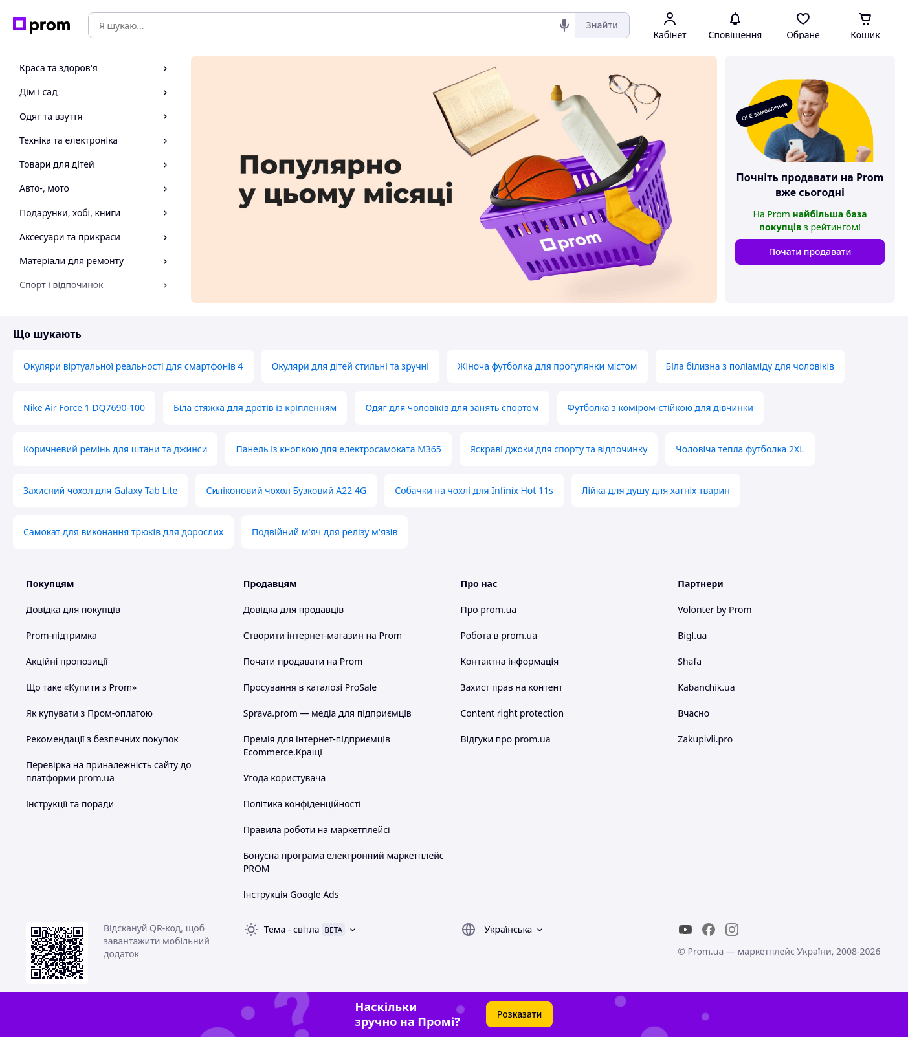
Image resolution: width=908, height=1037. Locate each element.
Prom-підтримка (61, 635)
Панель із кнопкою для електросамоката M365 (338, 449)
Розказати (519, 1014)
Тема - (292, 929)
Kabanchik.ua (706, 687)
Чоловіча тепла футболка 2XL (740, 449)
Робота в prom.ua (499, 635)
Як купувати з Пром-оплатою (89, 713)
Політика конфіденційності (302, 803)
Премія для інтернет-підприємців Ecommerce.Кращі (316, 745)
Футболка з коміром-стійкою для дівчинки (660, 407)
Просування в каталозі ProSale (310, 687)
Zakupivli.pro (705, 739)
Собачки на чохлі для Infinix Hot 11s (474, 490)
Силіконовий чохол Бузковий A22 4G (286, 490)
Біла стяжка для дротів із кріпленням (255, 407)
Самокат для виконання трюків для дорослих (123, 532)
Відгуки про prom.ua (506, 739)
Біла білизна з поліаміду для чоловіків (750, 366)
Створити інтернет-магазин (303, 635)
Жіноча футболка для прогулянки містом (547, 366)
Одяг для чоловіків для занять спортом (451, 407)
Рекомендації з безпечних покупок (102, 739)
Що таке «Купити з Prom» (81, 687)
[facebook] (708, 929)
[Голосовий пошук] (564, 25)
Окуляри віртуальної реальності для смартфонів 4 (133, 366)
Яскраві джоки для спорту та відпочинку (558, 449)
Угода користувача (284, 778)
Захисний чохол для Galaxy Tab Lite (100, 490)
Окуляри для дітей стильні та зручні (350, 366)
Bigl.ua (692, 635)
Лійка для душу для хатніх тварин (656, 490)
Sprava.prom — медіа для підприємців (327, 713)
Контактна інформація (510, 661)
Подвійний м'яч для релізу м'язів (324, 532)
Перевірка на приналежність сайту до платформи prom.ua (109, 771)
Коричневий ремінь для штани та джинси (115, 449)
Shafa (690, 661)
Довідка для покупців (73, 609)
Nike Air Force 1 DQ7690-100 (84, 407)
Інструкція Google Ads (291, 894)
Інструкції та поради (70, 803)
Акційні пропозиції (67, 661)
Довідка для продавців (293, 609)
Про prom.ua (489, 609)
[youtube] (685, 929)
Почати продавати (810, 251)
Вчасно (693, 713)
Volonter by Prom (714, 609)
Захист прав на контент (512, 687)
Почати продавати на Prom (303, 661)
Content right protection (512, 713)
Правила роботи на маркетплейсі (316, 829)
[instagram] (732, 929)
